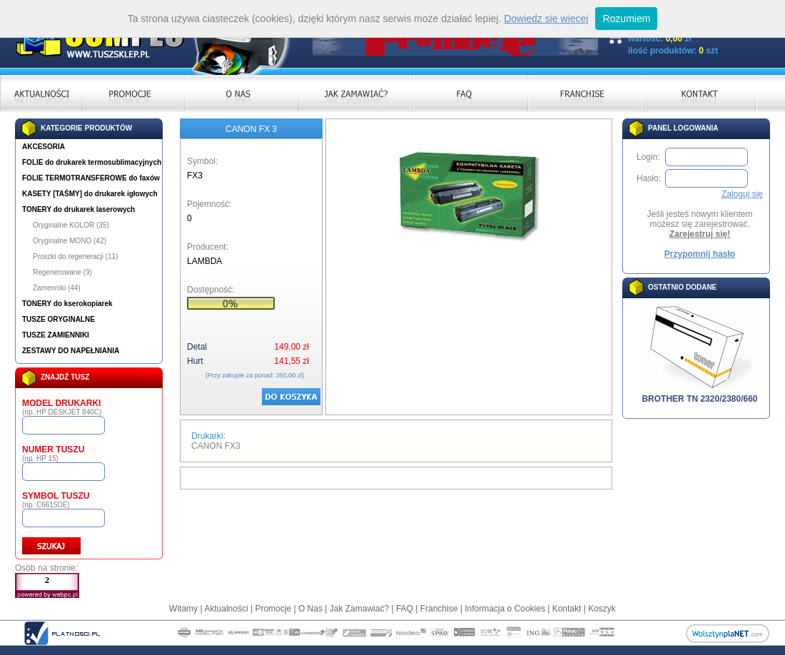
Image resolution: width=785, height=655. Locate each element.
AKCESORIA (43, 147)
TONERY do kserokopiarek (67, 304)
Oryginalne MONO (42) (69, 241)
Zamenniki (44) (57, 288)
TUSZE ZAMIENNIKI (55, 335)
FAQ (404, 609)
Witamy (183, 609)
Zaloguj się (742, 194)
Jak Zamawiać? (359, 609)
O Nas (310, 609)
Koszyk (602, 609)
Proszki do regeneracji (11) (75, 256)
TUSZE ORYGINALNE (58, 319)
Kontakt (567, 609)
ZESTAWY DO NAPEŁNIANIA (70, 351)
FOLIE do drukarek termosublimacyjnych (91, 162)
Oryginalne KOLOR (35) (71, 225)
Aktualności (226, 609)
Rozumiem (626, 18)
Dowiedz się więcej (546, 18)
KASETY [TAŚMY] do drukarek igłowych (90, 194)
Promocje (273, 609)
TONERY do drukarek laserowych (78, 209)
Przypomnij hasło (699, 254)
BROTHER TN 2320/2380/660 (699, 395)
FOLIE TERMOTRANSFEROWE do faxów (91, 178)
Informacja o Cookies (505, 609)
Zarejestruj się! (699, 234)
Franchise (439, 609)
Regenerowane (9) (62, 272)
